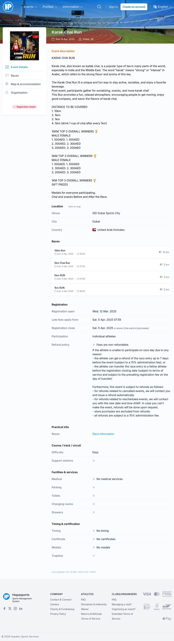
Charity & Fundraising (62, 609)
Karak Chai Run (67, 32)
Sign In (113, 7)
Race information (103, 434)
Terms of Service (90, 618)
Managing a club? (122, 604)
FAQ (83, 599)
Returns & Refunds (91, 613)
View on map (74, 206)
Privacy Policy (58, 613)
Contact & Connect (61, 599)
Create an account (134, 7)
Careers (54, 604)
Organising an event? (123, 609)
